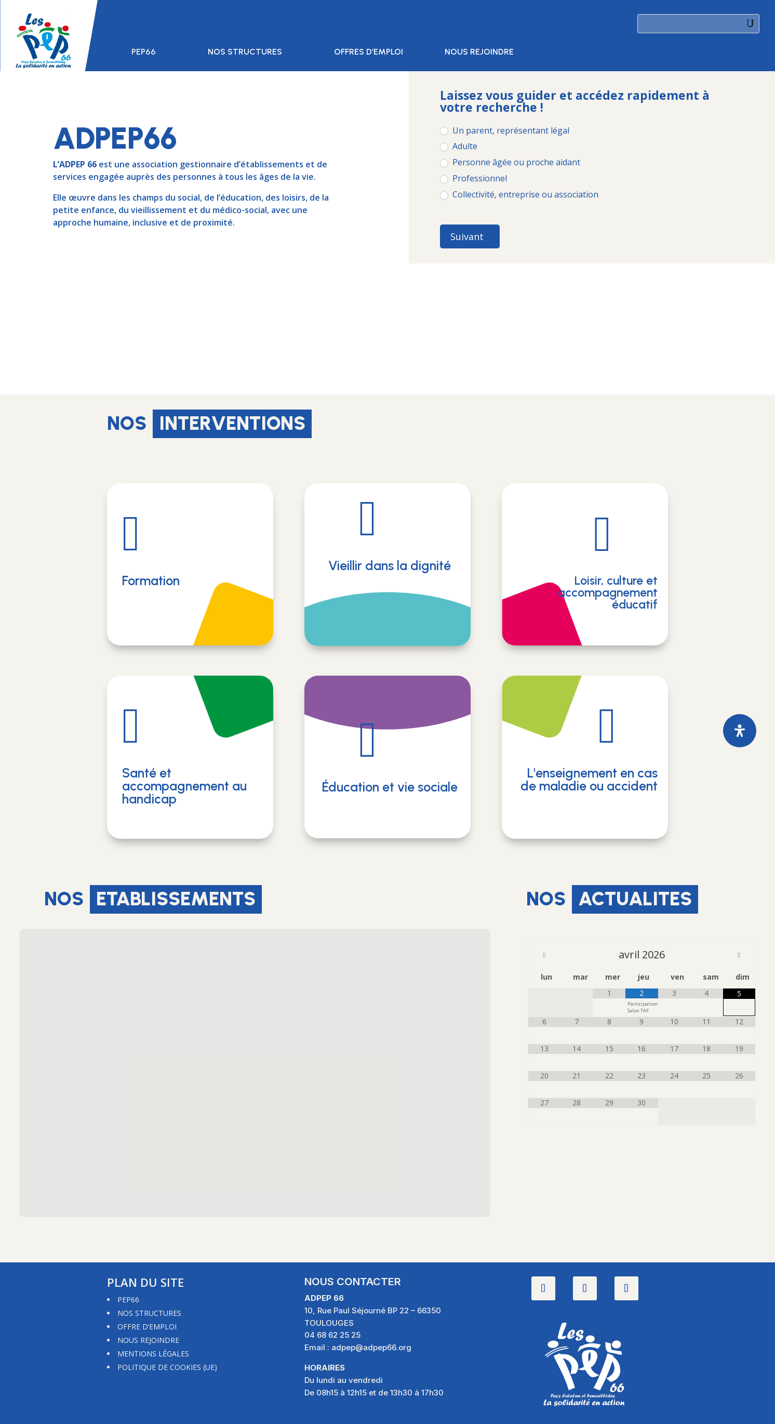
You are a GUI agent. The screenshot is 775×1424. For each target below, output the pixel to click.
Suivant (467, 236)
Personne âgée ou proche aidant (510, 162)
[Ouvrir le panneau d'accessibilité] (739, 730)
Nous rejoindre (479, 52)
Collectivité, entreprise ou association (519, 194)
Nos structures (245, 52)
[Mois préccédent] (544, 954)
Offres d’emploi (368, 52)
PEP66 (143, 52)
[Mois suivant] (739, 954)
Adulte (458, 146)
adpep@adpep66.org (371, 1347)
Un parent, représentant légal (504, 130)
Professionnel (473, 178)
